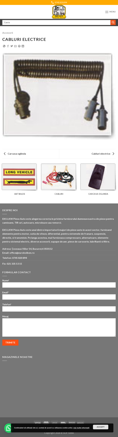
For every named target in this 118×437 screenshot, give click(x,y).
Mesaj (59, 327)
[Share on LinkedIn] (23, 46)
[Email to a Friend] (15, 46)
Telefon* (59, 308)
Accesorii (7, 32)
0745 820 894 (19, 257)
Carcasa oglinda (15, 153)
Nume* (59, 284)
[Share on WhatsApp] (4, 46)
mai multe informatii (81, 428)
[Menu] (110, 12)
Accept (101, 427)
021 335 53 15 (14, 263)
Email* (59, 296)
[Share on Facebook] (8, 46)
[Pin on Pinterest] (19, 46)
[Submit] (113, 22)
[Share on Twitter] (11, 46)
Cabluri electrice (103, 153)
